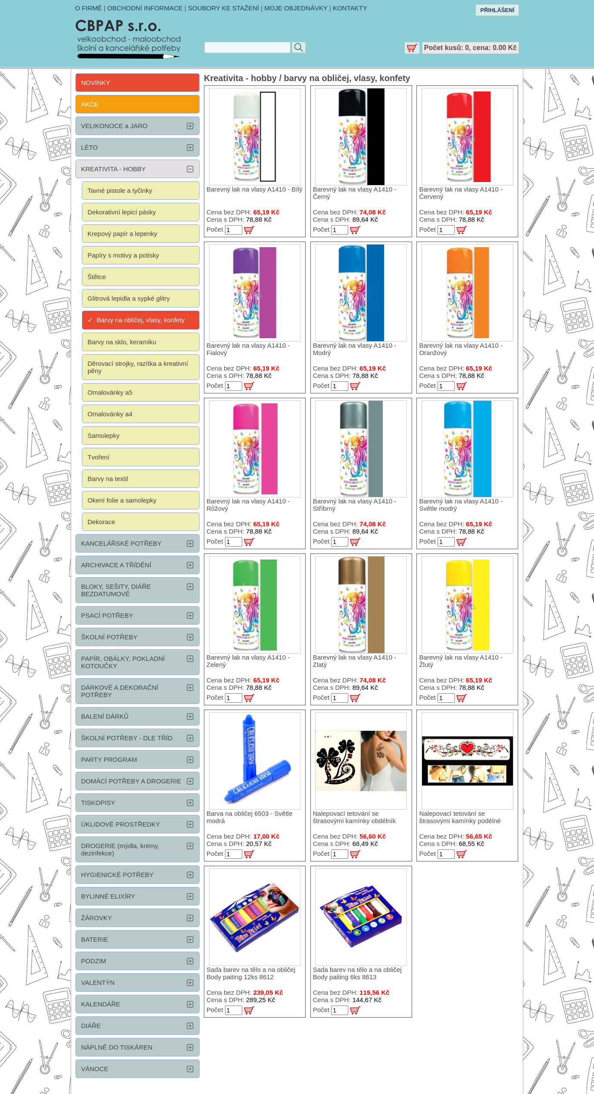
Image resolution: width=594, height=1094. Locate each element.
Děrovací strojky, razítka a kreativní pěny (138, 367)
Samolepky (103, 435)
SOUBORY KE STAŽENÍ (223, 8)
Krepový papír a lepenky (122, 233)
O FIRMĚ (88, 8)
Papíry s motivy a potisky (123, 255)
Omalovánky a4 (110, 414)
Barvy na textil (108, 478)
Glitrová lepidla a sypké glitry (129, 298)
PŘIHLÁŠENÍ (497, 10)
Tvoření (98, 457)
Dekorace (101, 521)
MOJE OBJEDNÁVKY (295, 8)
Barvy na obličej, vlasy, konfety (140, 320)
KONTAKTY (350, 8)
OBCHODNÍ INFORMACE (145, 8)
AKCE (90, 104)
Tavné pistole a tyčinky (120, 190)
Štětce (97, 276)
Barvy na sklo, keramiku (122, 342)
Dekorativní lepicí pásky (122, 212)
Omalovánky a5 (110, 392)
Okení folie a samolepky (122, 500)
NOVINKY (95, 82)
